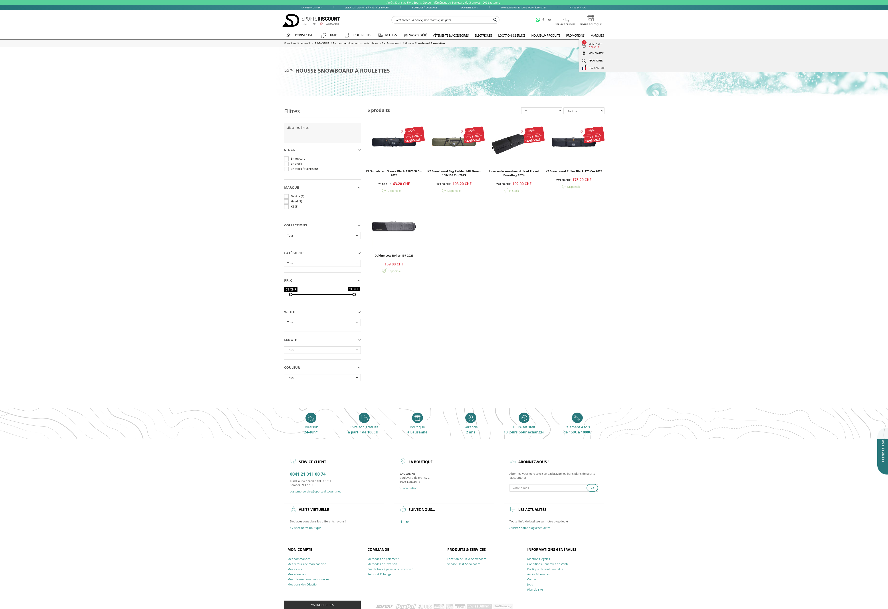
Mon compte (299, 549)
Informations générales (551, 549)
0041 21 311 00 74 (308, 474)
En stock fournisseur (304, 169)
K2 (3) (294, 206)
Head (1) (296, 201)
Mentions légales (538, 559)
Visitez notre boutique (305, 528)
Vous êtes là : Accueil (297, 43)
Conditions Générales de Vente (548, 564)
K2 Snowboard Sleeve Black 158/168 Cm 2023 (394, 173)
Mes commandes (298, 559)
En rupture (298, 158)
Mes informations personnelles (308, 579)
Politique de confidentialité (545, 569)
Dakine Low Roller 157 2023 (394, 255)
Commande (378, 549)
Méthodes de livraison (382, 564)
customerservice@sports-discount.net (315, 491)
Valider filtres (322, 605)
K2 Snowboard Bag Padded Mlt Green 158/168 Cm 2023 (453, 173)
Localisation (408, 488)
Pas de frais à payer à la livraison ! (389, 569)
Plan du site (535, 589)
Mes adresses (296, 574)
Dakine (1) (297, 196)
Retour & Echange (379, 574)
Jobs (530, 584)
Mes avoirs (294, 569)
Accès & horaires (538, 574)
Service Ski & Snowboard (463, 564)
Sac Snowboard (389, 43)
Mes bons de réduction (302, 584)
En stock (296, 164)
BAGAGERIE (321, 43)
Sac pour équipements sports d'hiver (354, 43)
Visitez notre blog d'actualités (530, 528)
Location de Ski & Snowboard (467, 559)
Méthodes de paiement (383, 559)
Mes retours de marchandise (306, 564)
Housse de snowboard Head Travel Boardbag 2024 (514, 173)
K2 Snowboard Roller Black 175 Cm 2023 (573, 171)
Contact (532, 579)
